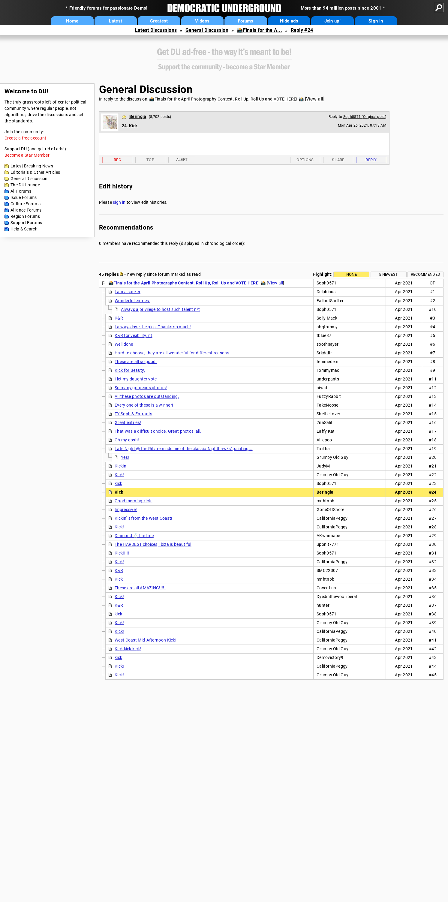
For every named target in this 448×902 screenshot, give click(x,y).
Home (72, 21)
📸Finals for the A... (259, 30)
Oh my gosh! (127, 439)
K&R (119, 318)
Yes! (125, 457)
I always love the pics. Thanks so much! (153, 326)
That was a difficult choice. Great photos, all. (158, 431)
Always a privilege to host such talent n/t (160, 309)
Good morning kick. (133, 500)
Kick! (119, 474)
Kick (119, 492)
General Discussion (206, 30)
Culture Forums (26, 203)
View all (314, 99)
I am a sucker (127, 291)
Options (305, 160)
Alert (182, 159)
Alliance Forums (26, 210)
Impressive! (126, 509)
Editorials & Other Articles (35, 172)
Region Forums (25, 216)
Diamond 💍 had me (134, 535)
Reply (371, 160)
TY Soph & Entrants (133, 413)
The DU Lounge (25, 184)
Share (338, 160)
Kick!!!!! (122, 553)
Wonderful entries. (132, 300)
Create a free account (25, 138)
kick (118, 483)
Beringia (137, 116)
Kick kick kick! (128, 648)
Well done (124, 344)
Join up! (332, 21)
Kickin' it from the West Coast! (143, 518)
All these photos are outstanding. (147, 396)
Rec (117, 160)
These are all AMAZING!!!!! (140, 587)
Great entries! (128, 422)
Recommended (425, 274)
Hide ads (289, 21)
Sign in (375, 21)
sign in (119, 202)
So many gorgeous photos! (141, 387)
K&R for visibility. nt (133, 335)
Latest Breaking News (32, 166)
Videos (202, 21)
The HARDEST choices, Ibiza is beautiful (153, 544)
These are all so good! (136, 361)
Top (150, 160)
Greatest (159, 21)
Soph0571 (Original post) (364, 117)
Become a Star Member (27, 155)
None (351, 274)
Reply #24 (302, 30)
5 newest (388, 274)
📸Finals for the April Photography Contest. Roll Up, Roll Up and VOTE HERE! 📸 (226, 99)
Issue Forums (24, 197)
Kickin (120, 466)
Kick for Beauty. (130, 370)
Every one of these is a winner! (144, 405)
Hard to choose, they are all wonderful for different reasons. (172, 352)
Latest (115, 21)
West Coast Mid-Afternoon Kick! (145, 640)
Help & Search (24, 229)
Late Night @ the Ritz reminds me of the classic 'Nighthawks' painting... (184, 448)
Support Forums (26, 222)
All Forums (21, 191)
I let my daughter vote (136, 379)
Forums (246, 21)
